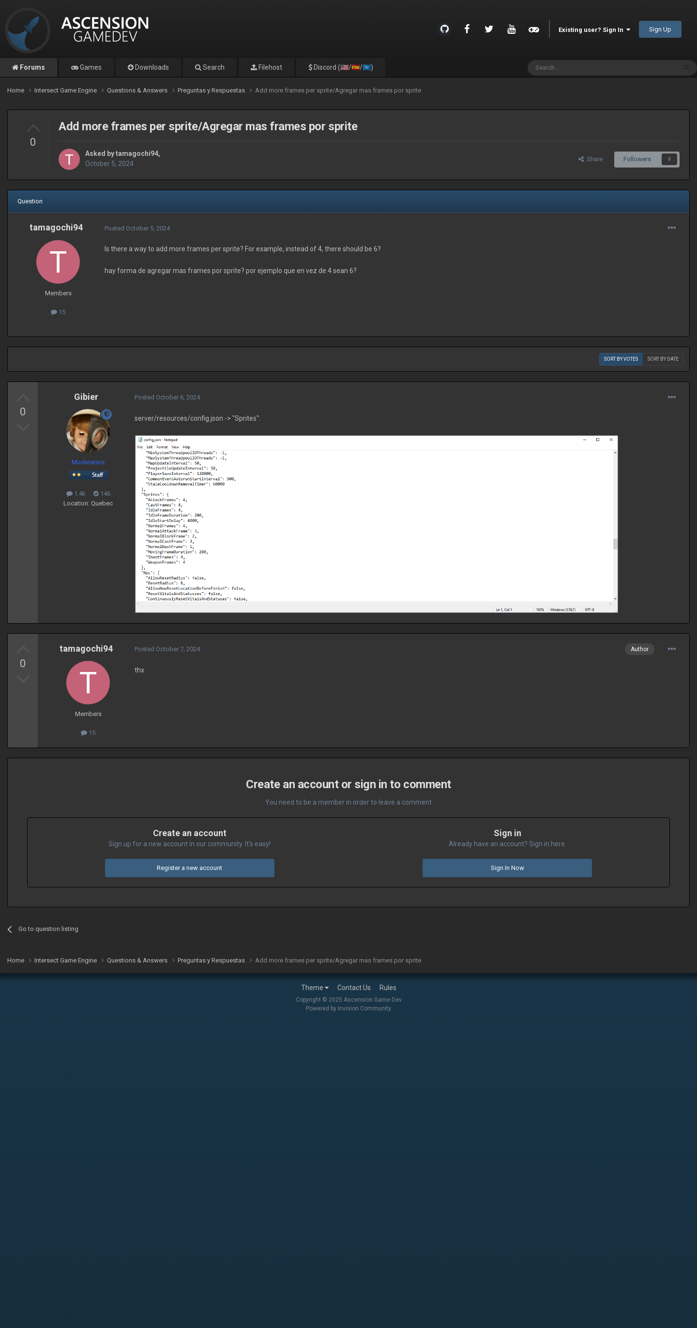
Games (90, 67)
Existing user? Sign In (594, 29)
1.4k (76, 493)
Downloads (151, 67)
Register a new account (189, 867)
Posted (137, 228)
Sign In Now (507, 867)
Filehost (269, 67)
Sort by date (663, 359)
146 (101, 493)
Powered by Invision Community (348, 1008)
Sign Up (660, 29)
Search (213, 67)
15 (58, 312)
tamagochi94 (137, 153)
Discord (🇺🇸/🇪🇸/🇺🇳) (342, 67)
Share (590, 159)
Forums (31, 67)
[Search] (579, 68)
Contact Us (354, 988)
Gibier (86, 397)
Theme (315, 988)
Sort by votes (621, 359)
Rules (387, 988)
